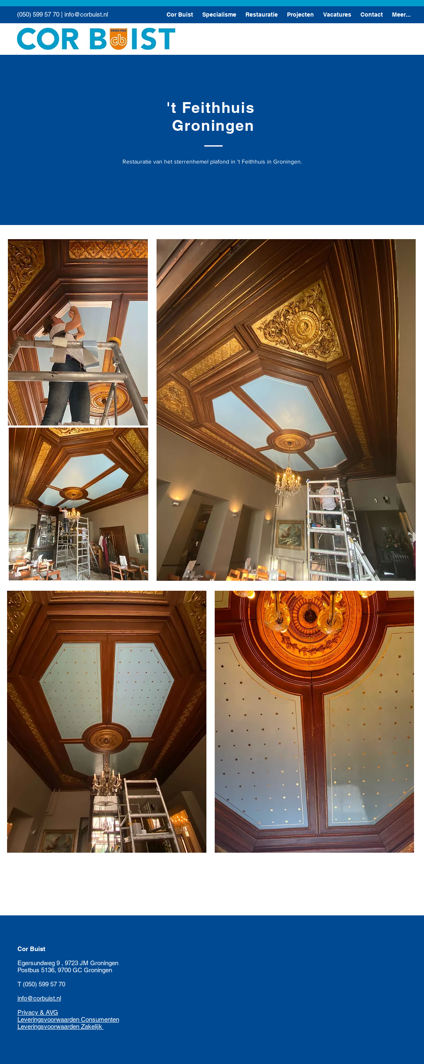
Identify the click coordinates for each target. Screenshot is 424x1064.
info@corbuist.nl (86, 14)
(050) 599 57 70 (38, 14)
